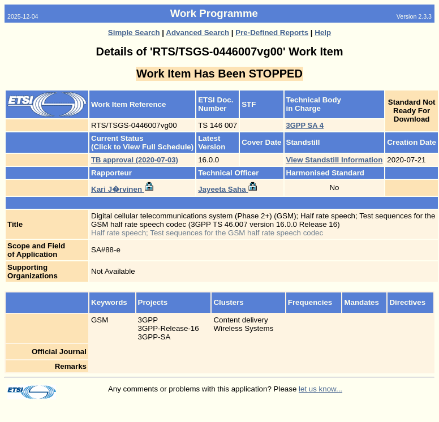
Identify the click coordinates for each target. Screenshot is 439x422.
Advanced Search (197, 32)
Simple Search (134, 32)
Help (323, 32)
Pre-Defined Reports (271, 32)
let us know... (320, 389)
